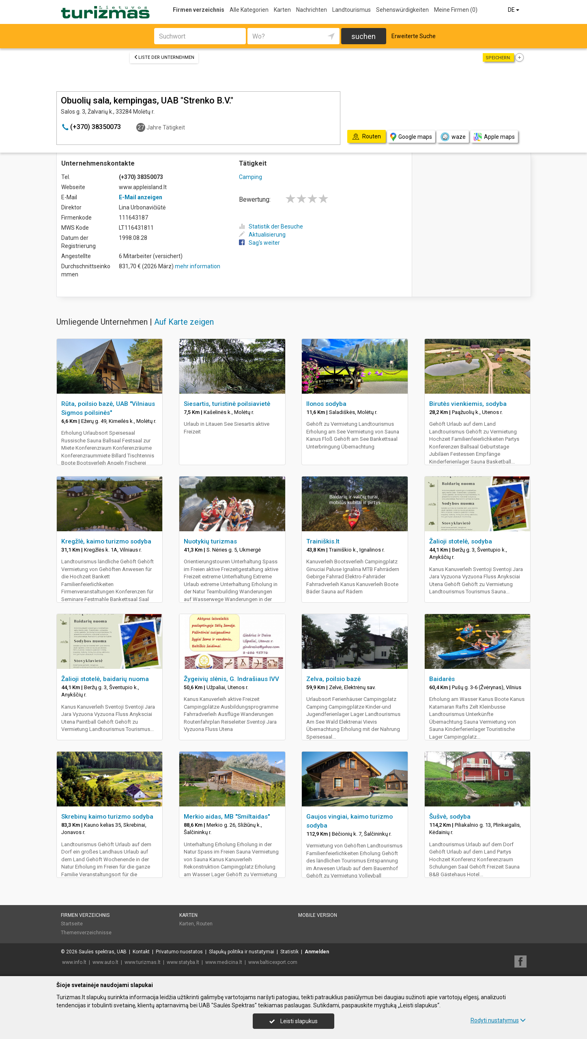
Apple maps (494, 137)
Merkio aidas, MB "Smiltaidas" (227, 816)
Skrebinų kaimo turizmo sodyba (107, 816)
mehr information (197, 266)
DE (514, 9)
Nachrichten (311, 9)
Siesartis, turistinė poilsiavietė (227, 403)
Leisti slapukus (293, 1021)
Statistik (289, 952)
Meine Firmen (455, 9)
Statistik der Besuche (271, 226)
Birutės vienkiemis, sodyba (468, 403)
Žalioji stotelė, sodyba (460, 541)
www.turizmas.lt (143, 962)
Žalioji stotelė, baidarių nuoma (105, 679)
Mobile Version (317, 915)
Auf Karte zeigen (184, 322)
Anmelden (317, 952)
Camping (250, 177)
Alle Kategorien (249, 9)
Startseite (72, 924)
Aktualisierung (262, 234)
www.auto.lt (105, 962)
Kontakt (141, 952)
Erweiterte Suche (413, 36)
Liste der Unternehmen (164, 57)
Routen (204, 924)
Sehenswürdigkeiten (402, 9)
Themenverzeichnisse (86, 933)
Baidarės (442, 679)
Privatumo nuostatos (179, 952)
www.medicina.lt (223, 962)
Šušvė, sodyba (450, 816)
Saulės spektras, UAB (103, 952)
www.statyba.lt (183, 962)
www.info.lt (74, 962)
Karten (282, 9)
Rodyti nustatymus (498, 1020)
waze (453, 136)
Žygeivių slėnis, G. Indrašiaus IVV (231, 679)
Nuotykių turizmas (210, 541)
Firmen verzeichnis (198, 9)
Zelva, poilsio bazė (333, 679)
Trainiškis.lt (323, 541)
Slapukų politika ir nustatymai (241, 952)
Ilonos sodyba (326, 403)
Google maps (411, 137)
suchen (363, 36)
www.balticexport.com (272, 962)
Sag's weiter (259, 242)
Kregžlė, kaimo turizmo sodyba (106, 541)
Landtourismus (351, 9)
